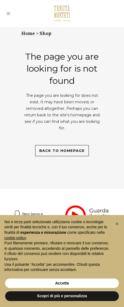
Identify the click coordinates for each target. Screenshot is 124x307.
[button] (117, 223)
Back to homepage (62, 150)
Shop (45, 33)
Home (28, 33)
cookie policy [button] (15, 238)
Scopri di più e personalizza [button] (62, 296)
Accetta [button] (62, 283)
